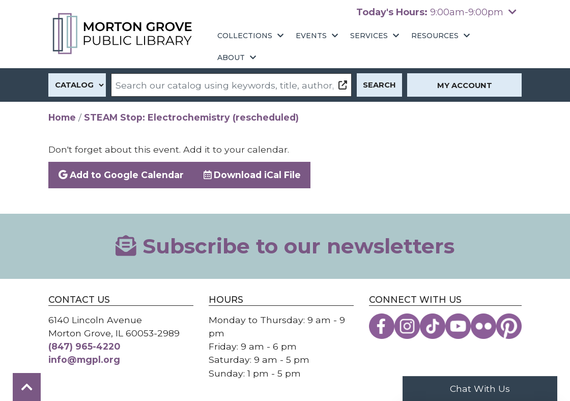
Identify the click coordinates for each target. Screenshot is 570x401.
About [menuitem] (231, 57)
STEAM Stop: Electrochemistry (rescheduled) (191, 117)
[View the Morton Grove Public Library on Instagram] (407, 326)
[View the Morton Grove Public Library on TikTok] (432, 326)
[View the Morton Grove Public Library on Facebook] (381, 326)
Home (62, 117)
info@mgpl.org (84, 359)
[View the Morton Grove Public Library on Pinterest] (509, 326)
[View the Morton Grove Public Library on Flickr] (483, 326)
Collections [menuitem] (244, 35)
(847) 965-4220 (84, 346)
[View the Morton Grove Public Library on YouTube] (458, 326)
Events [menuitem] (311, 35)
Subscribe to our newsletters (285, 246)
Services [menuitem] (369, 35)
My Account (464, 85)
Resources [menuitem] (435, 35)
